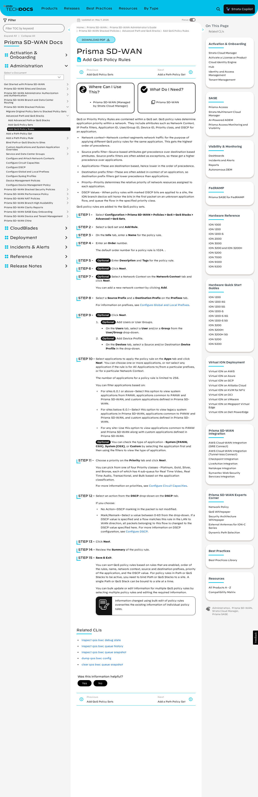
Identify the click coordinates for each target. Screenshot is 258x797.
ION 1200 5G (217, 306)
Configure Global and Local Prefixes (27, 171)
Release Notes (26, 266)
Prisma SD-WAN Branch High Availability (28, 203)
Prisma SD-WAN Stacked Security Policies (29, 189)
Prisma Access (218, 107)
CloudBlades (24, 228)
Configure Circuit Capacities (22, 162)
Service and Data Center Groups (25, 154)
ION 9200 (215, 266)
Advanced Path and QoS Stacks (25, 116)
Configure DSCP (16, 167)
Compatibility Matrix (222, 592)
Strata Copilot (239, 9)
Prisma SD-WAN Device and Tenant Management (33, 216)
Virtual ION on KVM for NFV (227, 390)
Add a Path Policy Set (19, 133)
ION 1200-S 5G (218, 320)
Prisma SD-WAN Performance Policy (26, 194)
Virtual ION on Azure (222, 375)
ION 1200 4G (217, 301)
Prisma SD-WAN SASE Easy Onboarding (28, 212)
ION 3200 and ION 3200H (225, 247)
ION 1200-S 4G (218, 315)
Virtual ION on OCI (221, 394)
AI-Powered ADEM (221, 119)
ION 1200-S (216, 233)
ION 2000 (215, 238)
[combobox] (33, 28)
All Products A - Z (220, 587)
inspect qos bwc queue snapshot (104, 652)
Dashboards (216, 155)
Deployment (23, 237)
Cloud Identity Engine (222, 62)
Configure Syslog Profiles (21, 176)
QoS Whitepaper (219, 511)
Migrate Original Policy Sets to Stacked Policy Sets (36, 111)
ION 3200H (216, 329)
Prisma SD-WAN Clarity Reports (23, 207)
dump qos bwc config (96, 658)
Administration (26, 66)
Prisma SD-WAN (97, 27)
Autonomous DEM (220, 169)
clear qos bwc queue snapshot (102, 664)
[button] (255, 638)
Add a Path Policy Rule (19, 138)
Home (80, 27)
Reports (214, 164)
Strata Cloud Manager (223, 52)
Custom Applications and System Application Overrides (33, 148)
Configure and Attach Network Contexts (30, 158)
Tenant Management (222, 79)
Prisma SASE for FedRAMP (226, 197)
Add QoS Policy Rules (21, 129)
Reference (21, 256)
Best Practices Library (223, 560)
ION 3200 (215, 325)
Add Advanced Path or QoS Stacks (29, 120)
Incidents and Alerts (221, 160)
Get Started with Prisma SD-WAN (24, 84)
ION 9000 (215, 261)
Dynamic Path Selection (224, 532)
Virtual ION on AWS (222, 371)
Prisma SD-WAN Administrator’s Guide (133, 27)
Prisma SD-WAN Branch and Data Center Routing (28, 101)
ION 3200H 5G (218, 334)
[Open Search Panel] (219, 9)
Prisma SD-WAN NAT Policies (22, 198)
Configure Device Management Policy (28, 185)
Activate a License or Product (228, 57)
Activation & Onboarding (23, 55)
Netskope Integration (222, 468)
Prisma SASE (220, 614)
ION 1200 (215, 229)
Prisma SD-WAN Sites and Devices (25, 88)
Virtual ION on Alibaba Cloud (227, 385)
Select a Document (15, 72)
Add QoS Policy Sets (20, 124)
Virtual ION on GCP (221, 380)
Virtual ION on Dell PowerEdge (229, 411)
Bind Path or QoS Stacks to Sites (25, 142)
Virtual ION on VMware (224, 399)
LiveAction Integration (223, 463)
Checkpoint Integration (223, 458)
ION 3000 (215, 243)
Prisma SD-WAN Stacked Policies (24, 107)
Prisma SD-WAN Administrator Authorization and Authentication (31, 94)
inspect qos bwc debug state (101, 640)
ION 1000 (215, 224)
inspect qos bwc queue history (102, 646)
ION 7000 (215, 257)
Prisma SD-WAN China (17, 220)
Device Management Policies (23, 180)
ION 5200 (215, 252)
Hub (211, 66)
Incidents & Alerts (29, 247)
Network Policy (219, 506)
